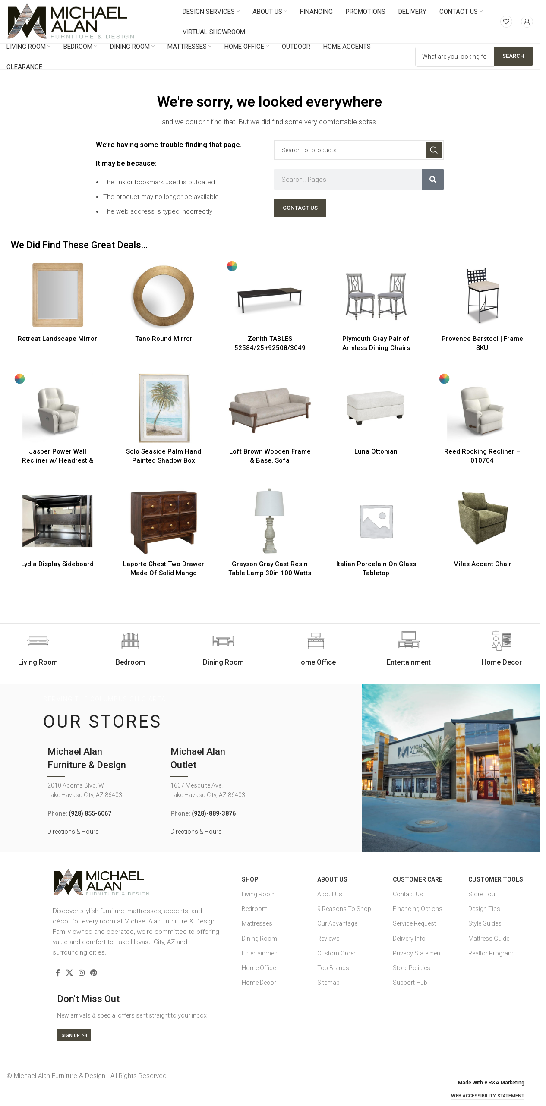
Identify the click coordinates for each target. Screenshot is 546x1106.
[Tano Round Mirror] (163, 296)
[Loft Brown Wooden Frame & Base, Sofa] (269, 408)
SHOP (250, 879)
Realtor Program (491, 953)
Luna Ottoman (376, 451)
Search (513, 56)
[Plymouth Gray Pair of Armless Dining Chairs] (376, 296)
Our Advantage (337, 923)
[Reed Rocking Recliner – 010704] (482, 408)
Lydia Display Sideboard (57, 564)
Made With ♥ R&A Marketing (491, 1083)
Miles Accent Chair (482, 564)
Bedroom (255, 908)
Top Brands (333, 967)
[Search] (359, 150)
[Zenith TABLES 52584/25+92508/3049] (269, 296)
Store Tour (482, 894)
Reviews (328, 938)
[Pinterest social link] (94, 973)
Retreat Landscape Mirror (57, 339)
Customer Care (417, 879)
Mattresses (257, 923)
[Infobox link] (130, 648)
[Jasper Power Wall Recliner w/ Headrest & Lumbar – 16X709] (57, 408)
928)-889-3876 (215, 813)
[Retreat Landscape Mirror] (57, 296)
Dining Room (259, 938)
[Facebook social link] (58, 973)
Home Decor (259, 982)
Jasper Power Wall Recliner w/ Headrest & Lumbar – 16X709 (57, 460)
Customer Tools (495, 879)
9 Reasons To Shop (344, 908)
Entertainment (260, 953)
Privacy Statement (417, 953)
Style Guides (485, 923)
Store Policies (411, 967)
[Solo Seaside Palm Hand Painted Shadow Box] (163, 408)
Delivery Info (409, 938)
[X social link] (69, 973)
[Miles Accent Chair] (482, 521)
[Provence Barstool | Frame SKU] (482, 296)
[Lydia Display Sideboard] (57, 521)
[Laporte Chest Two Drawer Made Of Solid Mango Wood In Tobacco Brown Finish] (163, 521)
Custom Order (336, 953)
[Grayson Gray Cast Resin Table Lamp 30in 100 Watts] (269, 521)
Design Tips (484, 908)
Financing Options (417, 908)
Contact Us (408, 894)
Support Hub (410, 982)
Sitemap (328, 982)
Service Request (414, 923)
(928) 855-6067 (90, 813)
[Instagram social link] (81, 973)
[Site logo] (70, 21)
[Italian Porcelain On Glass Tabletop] (376, 521)
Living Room (259, 894)
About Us (332, 879)
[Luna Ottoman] (376, 408)
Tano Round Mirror (164, 339)
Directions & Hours (73, 831)
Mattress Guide (488, 938)
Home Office (259, 967)
